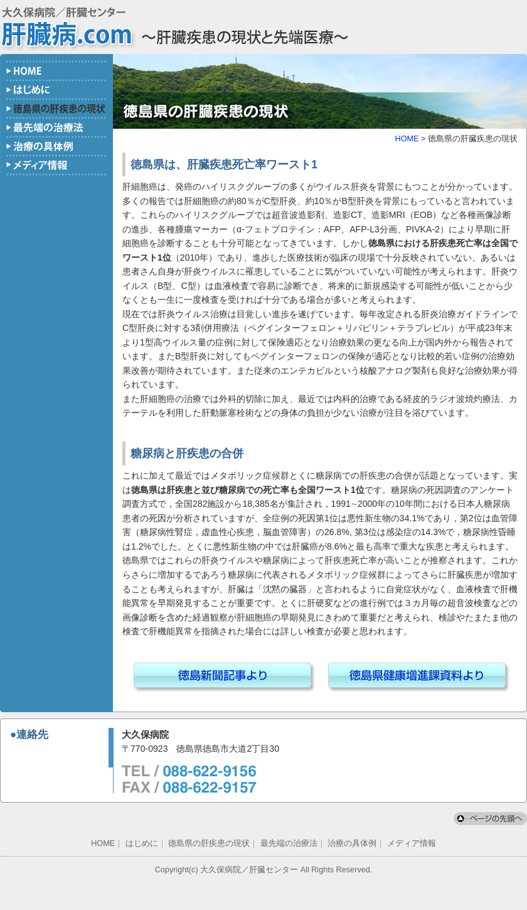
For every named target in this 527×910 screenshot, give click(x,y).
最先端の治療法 (288, 843)
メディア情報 (411, 843)
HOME (407, 138)
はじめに (141, 843)
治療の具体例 (351, 843)
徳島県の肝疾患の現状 (209, 843)
